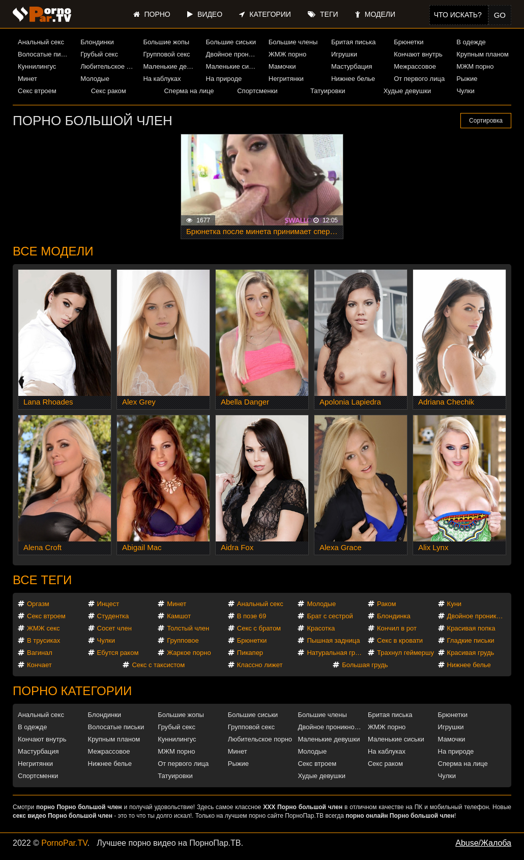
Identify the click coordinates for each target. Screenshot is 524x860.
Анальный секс (41, 42)
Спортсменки (257, 91)
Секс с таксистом (158, 665)
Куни (454, 604)
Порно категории (72, 691)
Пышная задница (333, 640)
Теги (323, 14)
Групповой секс (166, 54)
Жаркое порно (189, 652)
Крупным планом (482, 54)
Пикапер (250, 652)
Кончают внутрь (418, 54)
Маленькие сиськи (233, 66)
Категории (264, 14)
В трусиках (43, 640)
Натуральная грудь (336, 652)
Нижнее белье (353, 78)
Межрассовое (415, 66)
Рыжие (466, 78)
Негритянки (286, 78)
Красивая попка (471, 628)
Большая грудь (365, 665)
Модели (375, 14)
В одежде (470, 42)
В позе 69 (252, 616)
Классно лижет (260, 665)
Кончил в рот (397, 628)
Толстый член (188, 628)
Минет (27, 78)
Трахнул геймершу (405, 652)
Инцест (108, 604)
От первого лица (419, 78)
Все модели (53, 251)
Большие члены (293, 42)
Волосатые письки (45, 54)
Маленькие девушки (170, 66)
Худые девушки (407, 91)
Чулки (465, 91)
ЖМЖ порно (287, 54)
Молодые (94, 78)
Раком (386, 604)
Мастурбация (351, 66)
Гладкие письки (470, 640)
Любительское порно (107, 66)
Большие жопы (166, 42)
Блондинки (97, 42)
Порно (151, 14)
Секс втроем (37, 91)
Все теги (42, 580)
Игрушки (344, 54)
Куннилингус (37, 66)
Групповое (182, 640)
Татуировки (327, 91)
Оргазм (38, 604)
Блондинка (394, 616)
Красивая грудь (470, 652)
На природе (224, 78)
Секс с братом (259, 628)
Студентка (113, 616)
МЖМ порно (474, 66)
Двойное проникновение (233, 54)
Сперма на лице (189, 91)
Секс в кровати (400, 640)
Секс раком (108, 91)
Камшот (179, 616)
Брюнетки (408, 42)
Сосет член (114, 628)
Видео (204, 14)
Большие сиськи (231, 42)
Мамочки (282, 66)
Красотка (321, 628)
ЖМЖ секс (43, 628)
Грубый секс (99, 54)
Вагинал (39, 652)
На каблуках (162, 78)
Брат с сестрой (330, 616)
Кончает (39, 665)
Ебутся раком (118, 652)
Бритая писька (353, 42)
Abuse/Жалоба (483, 843)
